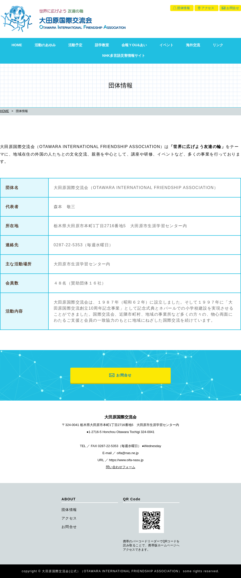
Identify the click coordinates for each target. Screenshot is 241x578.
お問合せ (232, 8)
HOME (17, 45)
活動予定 (75, 45)
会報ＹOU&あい (134, 45)
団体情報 (183, 8)
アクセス (208, 8)
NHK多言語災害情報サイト (123, 56)
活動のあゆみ (45, 45)
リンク (218, 45)
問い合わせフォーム (120, 467)
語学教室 (102, 45)
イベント (166, 45)
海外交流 (193, 45)
